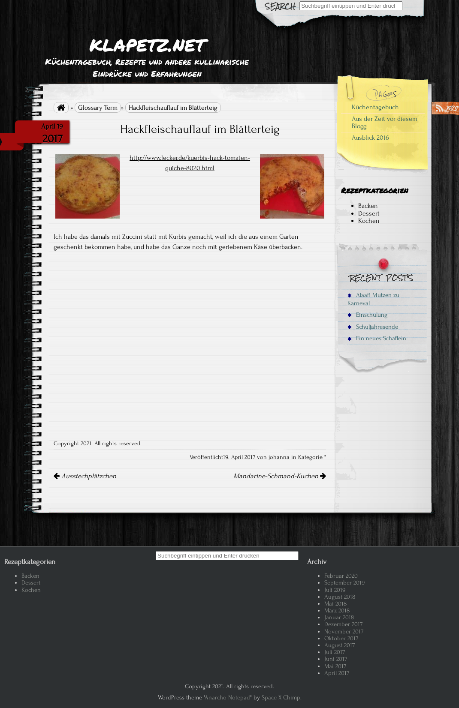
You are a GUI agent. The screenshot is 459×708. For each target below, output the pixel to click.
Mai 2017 (335, 666)
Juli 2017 (334, 652)
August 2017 (339, 645)
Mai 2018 (335, 603)
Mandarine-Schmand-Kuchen (279, 476)
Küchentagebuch (375, 107)
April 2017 (336, 673)
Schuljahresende (372, 326)
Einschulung (367, 314)
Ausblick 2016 (370, 137)
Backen (368, 206)
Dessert (369, 213)
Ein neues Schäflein (376, 338)
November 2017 (343, 631)
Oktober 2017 (341, 638)
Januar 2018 (339, 617)
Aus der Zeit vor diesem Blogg (384, 122)
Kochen (369, 221)
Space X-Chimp (281, 697)
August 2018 (339, 596)
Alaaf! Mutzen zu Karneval (373, 299)
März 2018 (337, 610)
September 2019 (344, 582)
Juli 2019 (334, 590)
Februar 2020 (341, 575)
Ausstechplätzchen (85, 476)
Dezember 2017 (343, 624)
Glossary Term (98, 107)
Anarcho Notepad (227, 697)
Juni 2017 (335, 659)
